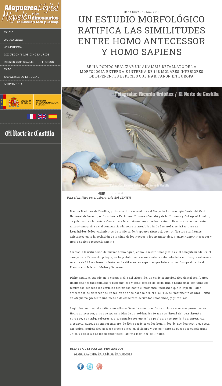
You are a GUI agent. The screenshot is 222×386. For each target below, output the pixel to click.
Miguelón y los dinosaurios (27, 54)
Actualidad (13, 39)
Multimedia (13, 84)
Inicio (8, 32)
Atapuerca (13, 47)
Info (7, 69)
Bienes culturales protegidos (29, 62)
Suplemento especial (21, 76)
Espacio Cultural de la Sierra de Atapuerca (103, 353)
